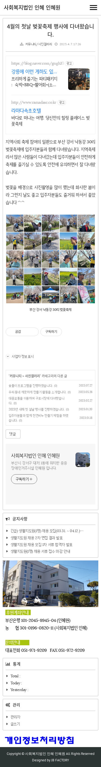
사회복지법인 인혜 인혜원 (32, 7)
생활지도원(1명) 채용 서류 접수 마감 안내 (40, 551)
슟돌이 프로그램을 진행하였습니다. (31, 386)
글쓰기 (15, 723)
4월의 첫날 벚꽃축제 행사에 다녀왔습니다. (50, 30)
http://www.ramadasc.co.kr (33, 102)
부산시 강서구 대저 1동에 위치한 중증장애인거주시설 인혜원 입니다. (39, 465)
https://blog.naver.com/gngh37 (37, 63)
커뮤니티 (16, 376)
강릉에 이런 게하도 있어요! (34, 72)
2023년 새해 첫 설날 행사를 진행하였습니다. (37, 409)
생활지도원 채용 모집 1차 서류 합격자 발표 (41, 544)
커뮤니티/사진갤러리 (38, 44)
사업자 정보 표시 (19, 356)
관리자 (15, 716)
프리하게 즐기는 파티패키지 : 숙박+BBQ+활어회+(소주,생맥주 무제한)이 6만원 (34, 82)
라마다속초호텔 (26, 111)
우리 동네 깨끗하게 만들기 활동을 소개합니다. (37, 392)
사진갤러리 (32, 376)
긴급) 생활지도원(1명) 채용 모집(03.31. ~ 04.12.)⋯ (47, 530)
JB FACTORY (60, 760)
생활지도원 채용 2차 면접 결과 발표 (37, 537)
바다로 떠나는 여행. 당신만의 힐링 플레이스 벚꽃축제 (50, 121)
